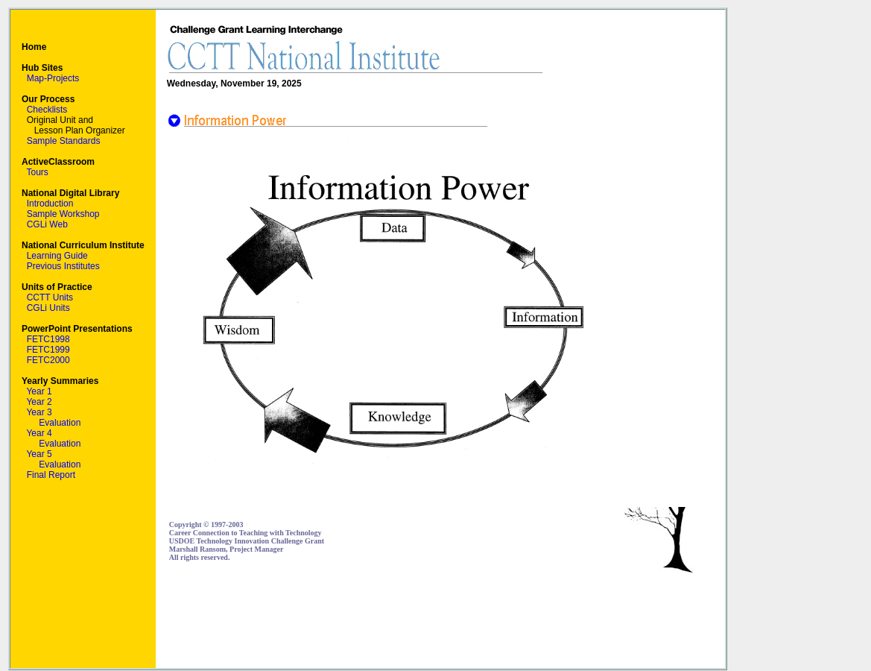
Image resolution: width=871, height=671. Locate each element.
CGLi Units (48, 308)
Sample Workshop (63, 214)
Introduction (50, 203)
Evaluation (59, 423)
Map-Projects (53, 78)
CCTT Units (50, 297)
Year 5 (38, 454)
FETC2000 (48, 360)
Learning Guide (57, 256)
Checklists (47, 109)
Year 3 (38, 412)
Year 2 (38, 402)
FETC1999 (48, 349)
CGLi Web (47, 224)
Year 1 (38, 391)
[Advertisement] (440, 621)
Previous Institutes (63, 266)
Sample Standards (64, 141)
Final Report (51, 475)
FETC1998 (48, 339)
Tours (37, 172)
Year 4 (38, 433)
